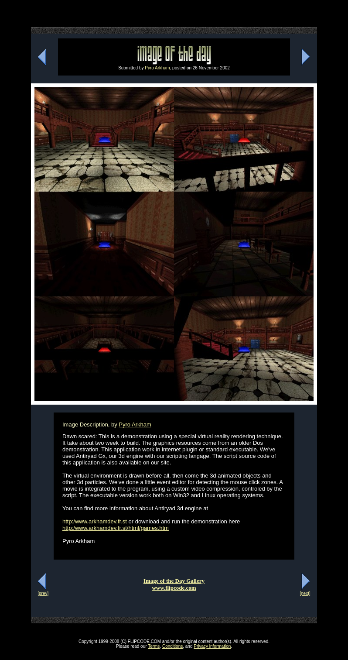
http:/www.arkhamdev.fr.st (94, 521)
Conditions (172, 646)
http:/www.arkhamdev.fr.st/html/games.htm (115, 528)
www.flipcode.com (174, 587)
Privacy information (212, 646)
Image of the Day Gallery (174, 581)
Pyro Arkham (157, 67)
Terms (154, 646)
